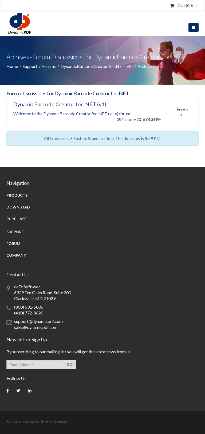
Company (16, 255)
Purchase (16, 218)
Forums (49, 66)
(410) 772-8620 (28, 312)
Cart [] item (188, 5)
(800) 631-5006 (28, 306)
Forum (13, 243)
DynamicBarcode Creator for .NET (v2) (97, 66)
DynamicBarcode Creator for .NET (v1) (59, 104)
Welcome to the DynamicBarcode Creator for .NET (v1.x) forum (71, 113)
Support (30, 66)
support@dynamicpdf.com (38, 321)
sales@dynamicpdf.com (35, 327)
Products (16, 195)
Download (18, 207)
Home (12, 66)
